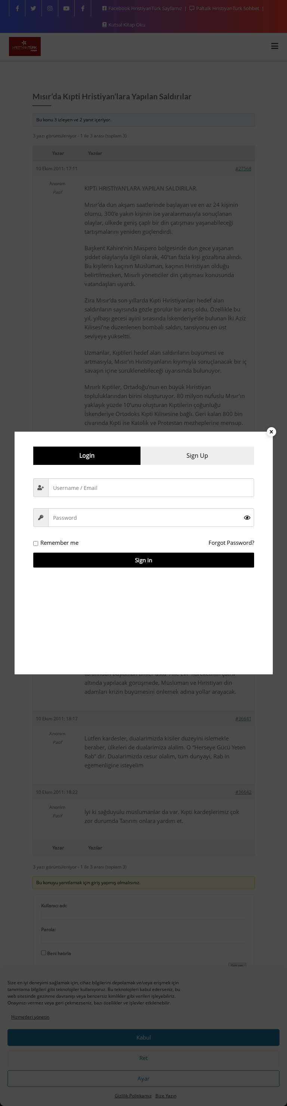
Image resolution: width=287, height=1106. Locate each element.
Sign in (143, 560)
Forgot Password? (231, 542)
